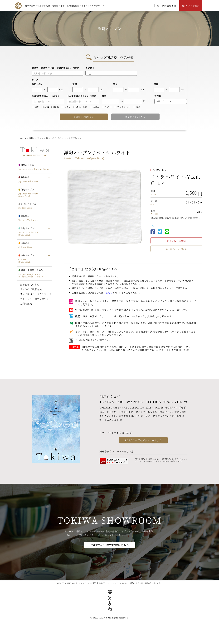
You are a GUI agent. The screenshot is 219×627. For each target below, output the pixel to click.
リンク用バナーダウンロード (35, 294)
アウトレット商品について (34, 298)
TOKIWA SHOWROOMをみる (109, 545)
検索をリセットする (135, 116)
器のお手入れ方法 (29, 284)
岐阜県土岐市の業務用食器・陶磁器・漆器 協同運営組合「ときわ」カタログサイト (64, 5)
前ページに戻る (176, 248)
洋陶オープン (35, 138)
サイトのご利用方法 (31, 289)
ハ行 (46, 138)
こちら (109, 292)
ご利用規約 (26, 303)
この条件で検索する (84, 116)
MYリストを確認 (190, 5)
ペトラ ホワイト (59, 138)
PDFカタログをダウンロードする (143, 440)
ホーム (23, 138)
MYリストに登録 (176, 240)
